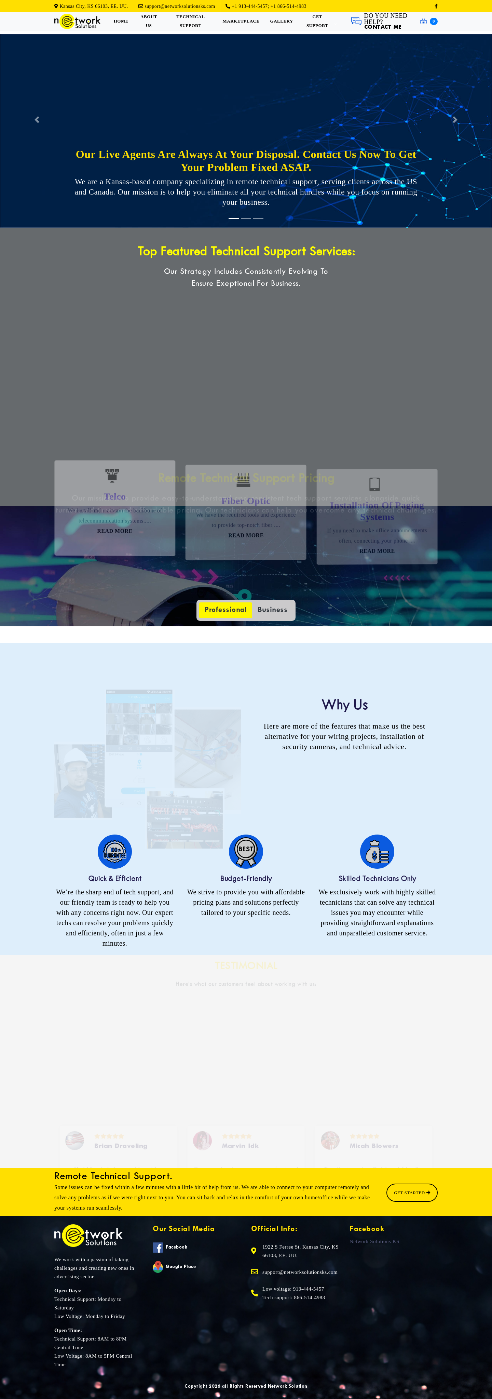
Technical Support (190, 21)
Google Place (174, 1267)
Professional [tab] (226, 610)
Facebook (170, 1247)
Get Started (412, 1192)
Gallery (281, 21)
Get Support (317, 21)
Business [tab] (272, 610)
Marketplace (241, 21)
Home (121, 21)
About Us (148, 21)
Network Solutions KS (374, 1241)
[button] (37, 120)
